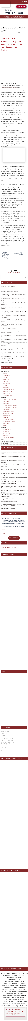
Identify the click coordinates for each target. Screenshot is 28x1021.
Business (25, 973)
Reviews (13, 1005)
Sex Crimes (24, 1005)
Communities (21, 983)
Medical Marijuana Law (8, 437)
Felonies (5, 373)
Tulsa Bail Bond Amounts (7, 441)
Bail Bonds (19, 973)
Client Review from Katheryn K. (9, 501)
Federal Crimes (6, 393)
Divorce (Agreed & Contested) (10, 399)
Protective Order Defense (9, 421)
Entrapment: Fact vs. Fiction (8, 499)
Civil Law (21, 981)
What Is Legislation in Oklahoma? (8, 328)
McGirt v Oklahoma (7, 395)
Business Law (4, 427)
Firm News (4, 991)
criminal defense (14, 985)
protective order (7, 1003)
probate (25, 1001)
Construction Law (7, 429)
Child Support (6, 403)
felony (24, 989)
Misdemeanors (6, 375)
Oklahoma (22, 997)
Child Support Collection (11, 405)
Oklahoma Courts (9, 999)
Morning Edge (15, 997)
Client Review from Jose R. (8, 508)
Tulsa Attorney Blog (9, 448)
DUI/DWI (10, 987)
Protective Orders (5, 1005)
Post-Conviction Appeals (8, 389)
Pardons (5, 385)
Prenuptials (5, 417)
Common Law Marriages (10, 983)
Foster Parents (6, 423)
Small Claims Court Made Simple (8, 289)
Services (18, 1005)
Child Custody (6, 401)
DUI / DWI (5, 377)
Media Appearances (8, 995)
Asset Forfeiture (6, 387)
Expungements (6, 383)
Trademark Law (6, 435)
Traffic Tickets (6, 379)
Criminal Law (23, 985)
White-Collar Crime (7, 391)
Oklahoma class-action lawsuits (9, 87)
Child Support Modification (11, 407)
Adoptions (3, 973)
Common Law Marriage (8, 419)
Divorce (6, 987)
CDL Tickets (6, 381)
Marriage (16, 993)
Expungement (21, 987)
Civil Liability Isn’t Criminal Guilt (8, 286)
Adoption (5, 425)
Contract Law (6, 431)
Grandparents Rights (8, 413)
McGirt (21, 993)
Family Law (3, 397)
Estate (15, 987)
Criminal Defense (5, 371)
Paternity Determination (8, 411)
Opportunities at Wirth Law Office (10, 547)
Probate (2, 439)
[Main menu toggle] (24, 2)
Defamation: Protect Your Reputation (9, 291)
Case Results (6, 975)
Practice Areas (6, 367)
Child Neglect (6, 409)
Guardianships (6, 415)
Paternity (22, 999)
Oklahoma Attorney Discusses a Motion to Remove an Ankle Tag (5, 255)
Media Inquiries (4, 443)
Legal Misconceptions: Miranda (19, 253)
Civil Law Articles (7, 282)
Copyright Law (6, 433)
